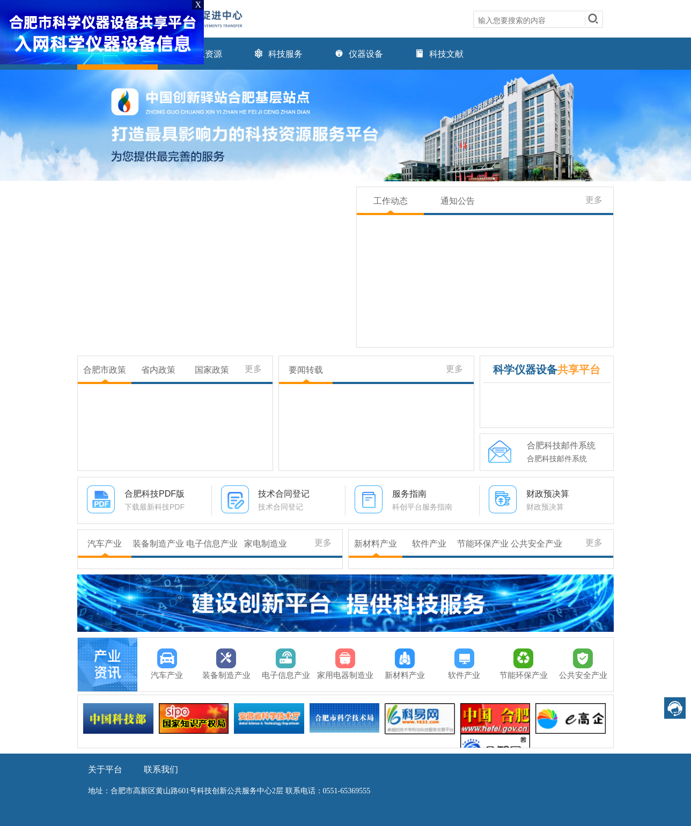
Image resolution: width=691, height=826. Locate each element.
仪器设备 (359, 53)
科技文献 (439, 53)
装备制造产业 (158, 543)
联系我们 (161, 769)
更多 (593, 199)
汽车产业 (104, 543)
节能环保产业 (483, 543)
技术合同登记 (284, 493)
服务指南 (409, 493)
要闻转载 (306, 369)
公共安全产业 (536, 543)
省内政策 (158, 369)
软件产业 (429, 543)
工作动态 (390, 200)
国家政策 (212, 369)
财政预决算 (547, 493)
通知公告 (457, 200)
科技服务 (278, 53)
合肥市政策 (104, 369)
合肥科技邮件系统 (561, 445)
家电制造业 (265, 543)
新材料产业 (375, 543)
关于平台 (105, 769)
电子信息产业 (212, 543)
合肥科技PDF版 (154, 493)
